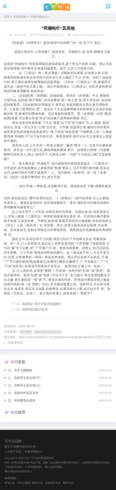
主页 (6, 16)
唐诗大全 (37, 482)
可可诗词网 (41, 34)
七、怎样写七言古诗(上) (24, 385)
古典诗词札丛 (38, 16)
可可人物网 (23, 482)
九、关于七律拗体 (20, 370)
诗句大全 (10, 482)
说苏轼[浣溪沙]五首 (35, 309)
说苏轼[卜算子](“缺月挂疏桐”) (41, 303)
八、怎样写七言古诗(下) (24, 377)
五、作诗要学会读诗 (21, 400)
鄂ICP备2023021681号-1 (18, 471)
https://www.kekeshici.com (87, 34)
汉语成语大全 (53, 482)
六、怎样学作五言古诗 (23, 393)
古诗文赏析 (20, 16)
